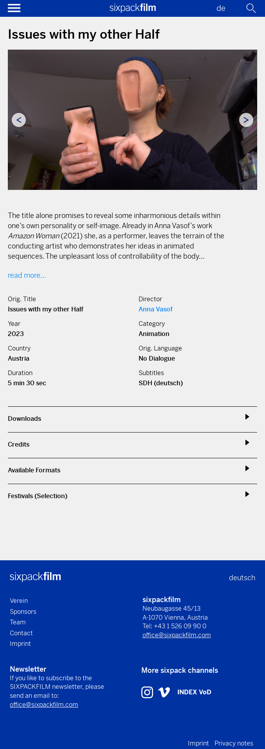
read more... (27, 275)
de (220, 8)
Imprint (20, 644)
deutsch (242, 577)
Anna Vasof (156, 309)
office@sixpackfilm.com (176, 635)
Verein (19, 601)
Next (246, 120)
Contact (21, 633)
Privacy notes (234, 743)
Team (18, 622)
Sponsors (23, 612)
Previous (19, 120)
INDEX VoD (194, 692)
